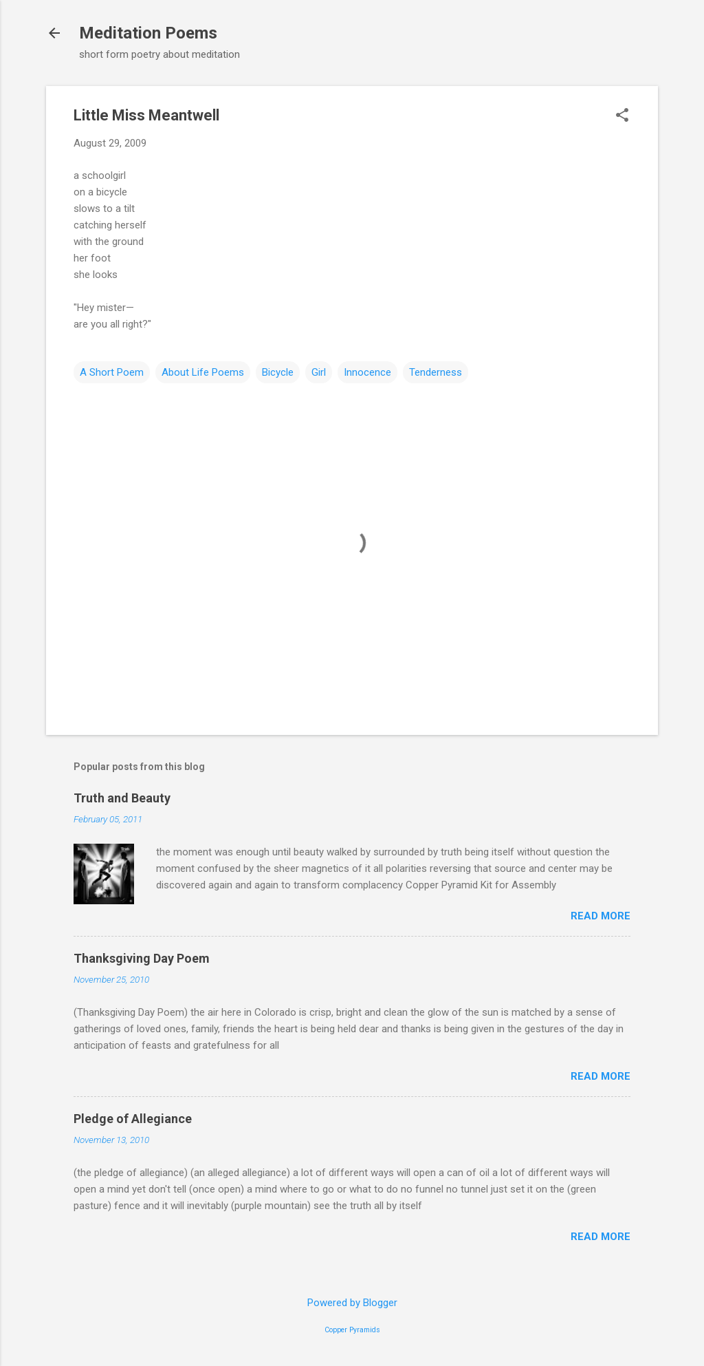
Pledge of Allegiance (133, 1118)
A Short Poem (112, 372)
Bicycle (278, 372)
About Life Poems (203, 372)
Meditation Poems (148, 33)
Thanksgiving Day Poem (142, 958)
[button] (622, 116)
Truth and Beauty (122, 798)
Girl (318, 372)
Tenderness (435, 372)
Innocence (367, 372)
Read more (600, 916)
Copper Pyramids (352, 1329)
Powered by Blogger (352, 1302)
